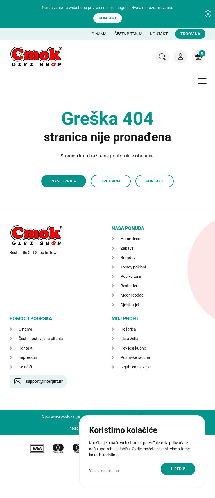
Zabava (127, 248)
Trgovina (190, 33)
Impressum (28, 357)
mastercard (58, 448)
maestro (78, 448)
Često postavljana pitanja (41, 338)
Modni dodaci (132, 295)
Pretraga (162, 56)
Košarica (198, 53)
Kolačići (25, 367)
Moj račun (180, 56)
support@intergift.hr (44, 381)
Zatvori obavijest (208, 13)
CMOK (36, 56)
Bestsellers (130, 286)
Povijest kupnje (134, 348)
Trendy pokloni (133, 267)
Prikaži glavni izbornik (202, 81)
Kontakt (108, 18)
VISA (37, 448)
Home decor (131, 239)
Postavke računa (135, 357)
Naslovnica (63, 181)
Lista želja (129, 338)
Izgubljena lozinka (136, 367)
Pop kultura (131, 276)
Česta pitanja (128, 33)
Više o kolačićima (104, 470)
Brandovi (128, 257)
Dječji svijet (130, 304)
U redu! (178, 469)
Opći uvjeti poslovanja (61, 416)
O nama (99, 33)
